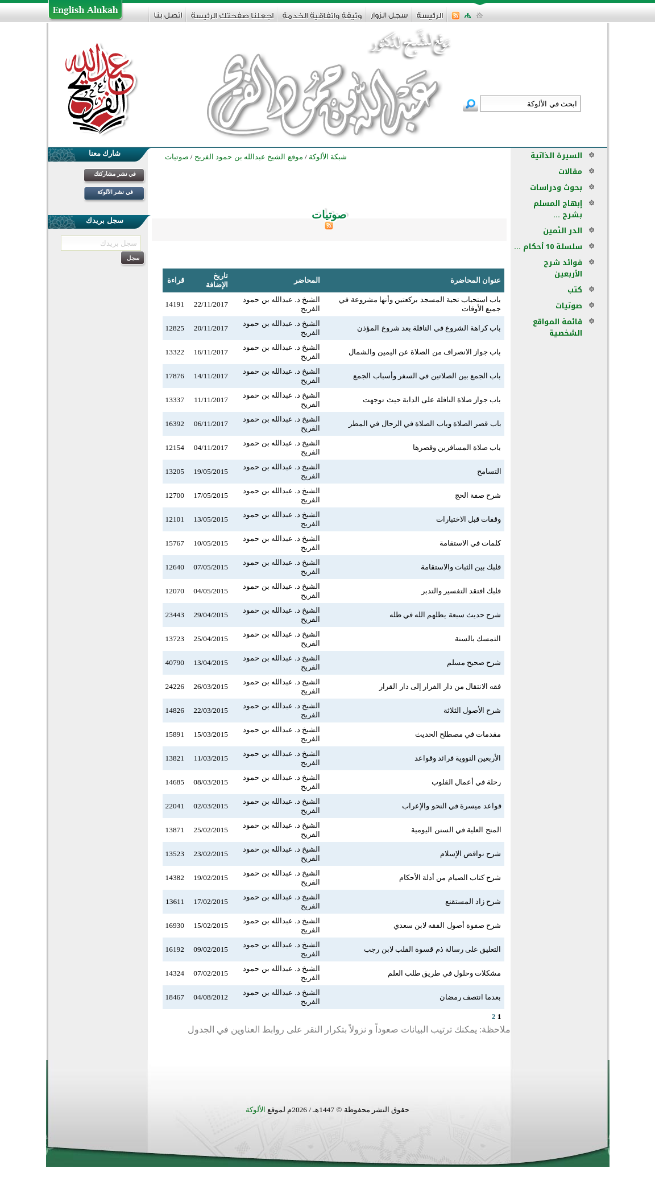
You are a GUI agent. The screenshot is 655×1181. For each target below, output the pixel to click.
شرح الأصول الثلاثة (472, 710)
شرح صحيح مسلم (474, 662)
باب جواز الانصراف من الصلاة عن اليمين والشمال (425, 352)
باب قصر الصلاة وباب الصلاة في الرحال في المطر (425, 423)
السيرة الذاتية (556, 155)
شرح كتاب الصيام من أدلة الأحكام (450, 877)
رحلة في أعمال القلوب (466, 782)
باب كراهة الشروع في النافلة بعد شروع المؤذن (429, 328)
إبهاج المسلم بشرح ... (557, 209)
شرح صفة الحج (478, 495)
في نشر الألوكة (115, 192)
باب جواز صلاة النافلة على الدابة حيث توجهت (432, 399)
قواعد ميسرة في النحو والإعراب (451, 806)
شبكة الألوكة (328, 156)
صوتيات (568, 306)
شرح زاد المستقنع (473, 901)
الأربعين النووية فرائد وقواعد (457, 758)
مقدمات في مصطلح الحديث (458, 734)
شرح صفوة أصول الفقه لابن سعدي (447, 925)
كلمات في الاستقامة (470, 543)
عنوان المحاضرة (475, 280)
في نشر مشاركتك (115, 174)
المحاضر (307, 280)
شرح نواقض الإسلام (470, 853)
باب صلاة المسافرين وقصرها (457, 447)
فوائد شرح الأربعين (563, 268)
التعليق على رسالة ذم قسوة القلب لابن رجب (432, 949)
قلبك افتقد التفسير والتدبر (461, 591)
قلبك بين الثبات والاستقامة (461, 567)
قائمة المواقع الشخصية (557, 327)
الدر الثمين (562, 231)
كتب (574, 290)
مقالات (570, 171)
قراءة (175, 280)
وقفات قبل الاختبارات (468, 519)
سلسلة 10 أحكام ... (548, 246)
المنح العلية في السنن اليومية (456, 829)
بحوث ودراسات (556, 187)
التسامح (489, 471)
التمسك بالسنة (478, 638)
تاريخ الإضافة (217, 280)
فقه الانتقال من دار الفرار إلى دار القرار (440, 686)
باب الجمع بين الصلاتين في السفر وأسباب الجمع (427, 375)
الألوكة (256, 1109)
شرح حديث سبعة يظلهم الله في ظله (445, 614)
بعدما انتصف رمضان (470, 997)
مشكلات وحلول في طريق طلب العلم (444, 973)
